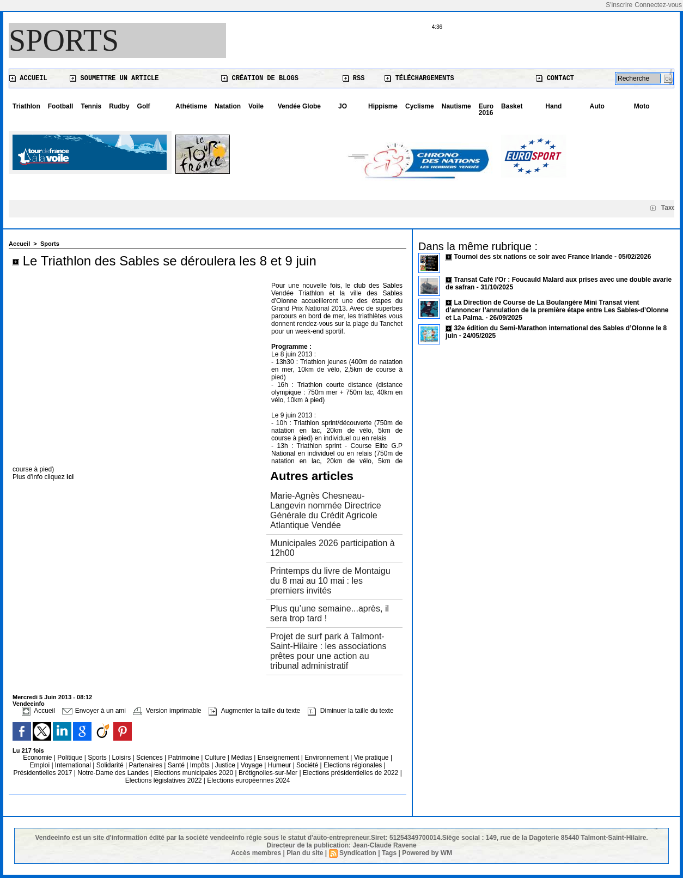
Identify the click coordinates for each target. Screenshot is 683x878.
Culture (216, 757)
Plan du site (304, 853)
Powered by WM (427, 853)
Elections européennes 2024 (248, 780)
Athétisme (191, 106)
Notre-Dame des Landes (113, 773)
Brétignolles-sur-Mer (269, 773)
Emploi (40, 765)
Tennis (91, 106)
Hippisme (383, 106)
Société (307, 765)
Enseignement (279, 757)
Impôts (200, 765)
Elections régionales (354, 765)
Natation (228, 106)
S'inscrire (619, 5)
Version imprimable (167, 710)
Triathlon (26, 106)
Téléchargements (419, 78)
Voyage (252, 765)
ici (70, 477)
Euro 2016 (486, 109)
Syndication (357, 853)
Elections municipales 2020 (193, 773)
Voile (256, 106)
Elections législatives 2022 (163, 780)
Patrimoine (185, 757)
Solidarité (110, 765)
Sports (64, 40)
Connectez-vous (658, 5)
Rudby (119, 106)
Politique (70, 757)
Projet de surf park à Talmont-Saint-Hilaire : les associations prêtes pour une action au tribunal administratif (328, 651)
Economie (38, 757)
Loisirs (122, 757)
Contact (555, 78)
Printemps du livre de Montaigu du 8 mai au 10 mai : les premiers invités (330, 580)
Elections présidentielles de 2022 (350, 773)
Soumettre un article (114, 78)
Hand (553, 106)
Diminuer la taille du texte (351, 710)
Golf (143, 106)
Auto (597, 106)
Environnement (326, 757)
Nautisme (456, 106)
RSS (354, 78)
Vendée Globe (299, 106)
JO (342, 106)
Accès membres (256, 853)
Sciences (150, 757)
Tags (389, 853)
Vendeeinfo (29, 703)
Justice (226, 765)
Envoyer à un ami (94, 710)
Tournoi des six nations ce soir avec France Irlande (534, 257)
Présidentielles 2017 (43, 773)
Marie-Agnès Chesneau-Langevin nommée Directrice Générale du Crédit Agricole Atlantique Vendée (325, 510)
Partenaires (146, 765)
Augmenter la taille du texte (254, 710)
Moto (642, 106)
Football (61, 106)
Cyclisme (419, 106)
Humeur (280, 765)
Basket (511, 106)
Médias (242, 757)
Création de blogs (259, 78)
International (74, 765)
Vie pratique (372, 757)
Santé (177, 765)
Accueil (28, 78)
